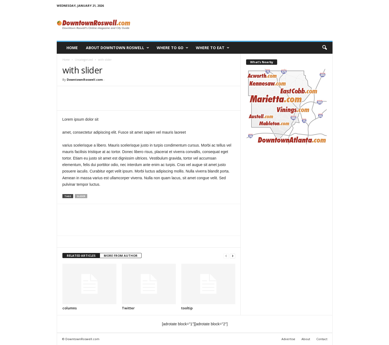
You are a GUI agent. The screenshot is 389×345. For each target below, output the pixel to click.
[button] (324, 48)
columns (69, 308)
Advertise (288, 339)
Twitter (128, 308)
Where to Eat (212, 48)
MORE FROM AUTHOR (121, 255)
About (305, 339)
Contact (321, 339)
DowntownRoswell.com (85, 79)
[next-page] (232, 256)
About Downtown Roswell (117, 48)
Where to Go (172, 48)
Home (72, 47)
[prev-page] (226, 256)
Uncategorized (84, 60)
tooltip (187, 308)
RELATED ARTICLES (81, 255)
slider (81, 196)
